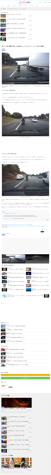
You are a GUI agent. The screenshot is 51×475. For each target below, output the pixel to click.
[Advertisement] (25, 131)
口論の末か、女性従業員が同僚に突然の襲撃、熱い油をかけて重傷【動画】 (15, 335)
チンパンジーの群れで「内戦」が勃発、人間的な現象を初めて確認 (14, 327)
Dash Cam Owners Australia (8, 204)
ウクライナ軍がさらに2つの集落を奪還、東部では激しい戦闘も (15, 402)
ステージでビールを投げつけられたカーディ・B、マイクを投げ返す (10, 453)
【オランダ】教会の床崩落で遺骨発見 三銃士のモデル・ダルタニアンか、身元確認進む (17, 350)
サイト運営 (16, 470)
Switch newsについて (10, 470)
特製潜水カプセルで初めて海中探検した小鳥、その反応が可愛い (14, 319)
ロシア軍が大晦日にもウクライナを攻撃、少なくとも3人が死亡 (40, 397)
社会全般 (1, 26)
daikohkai (33, 16)
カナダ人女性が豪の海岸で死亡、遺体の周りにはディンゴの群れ (40, 263)
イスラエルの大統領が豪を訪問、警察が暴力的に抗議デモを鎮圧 (15, 263)
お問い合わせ (27, 470)
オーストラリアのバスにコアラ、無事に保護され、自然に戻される (15, 275)
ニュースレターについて (33, 470)
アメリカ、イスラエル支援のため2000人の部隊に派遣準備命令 (40, 419)
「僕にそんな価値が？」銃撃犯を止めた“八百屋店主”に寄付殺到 (15, 271)
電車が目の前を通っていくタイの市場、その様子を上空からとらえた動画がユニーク (10, 457)
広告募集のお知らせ (40, 470)
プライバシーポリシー (21, 470)
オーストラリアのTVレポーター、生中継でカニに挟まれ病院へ (15, 255)
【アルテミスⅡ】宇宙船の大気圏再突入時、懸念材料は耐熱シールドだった (15, 323)
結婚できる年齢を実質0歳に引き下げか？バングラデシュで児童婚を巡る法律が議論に (10, 464)
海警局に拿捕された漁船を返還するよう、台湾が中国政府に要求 (10, 449)
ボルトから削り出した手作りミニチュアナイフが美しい (13, 14)
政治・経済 (3, 424)
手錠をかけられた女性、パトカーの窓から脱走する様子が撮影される (14, 339)
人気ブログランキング (3, 374)
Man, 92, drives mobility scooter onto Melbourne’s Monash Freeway (19, 210)
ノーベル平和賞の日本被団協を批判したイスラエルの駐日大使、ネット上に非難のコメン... (40, 439)
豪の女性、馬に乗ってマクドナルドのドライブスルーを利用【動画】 (40, 267)
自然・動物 (28, 26)
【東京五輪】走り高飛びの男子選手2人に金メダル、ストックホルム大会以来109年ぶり (10, 461)
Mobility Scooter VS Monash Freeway (10, 199)
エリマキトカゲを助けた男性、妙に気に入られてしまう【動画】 (40, 255)
